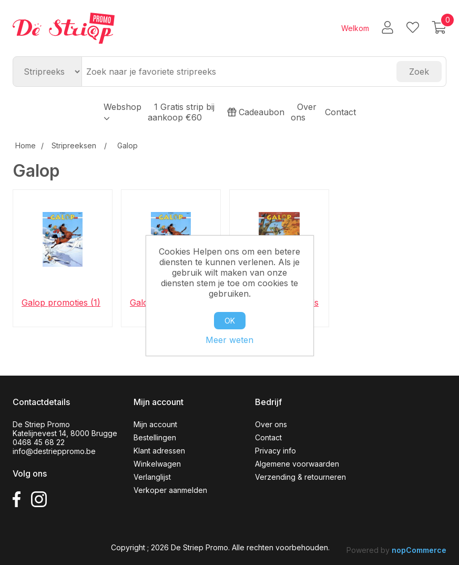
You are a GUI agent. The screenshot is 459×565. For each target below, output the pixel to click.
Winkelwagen (157, 463)
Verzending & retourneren (300, 476)
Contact (340, 112)
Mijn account (155, 424)
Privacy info (275, 450)
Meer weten (229, 340)
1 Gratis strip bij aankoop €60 (181, 112)
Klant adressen (159, 450)
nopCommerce (419, 550)
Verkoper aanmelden (170, 490)
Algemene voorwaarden (297, 463)
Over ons (304, 112)
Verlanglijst (152, 476)
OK (230, 320)
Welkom (355, 28)
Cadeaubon (255, 112)
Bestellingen (155, 437)
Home (25, 145)
